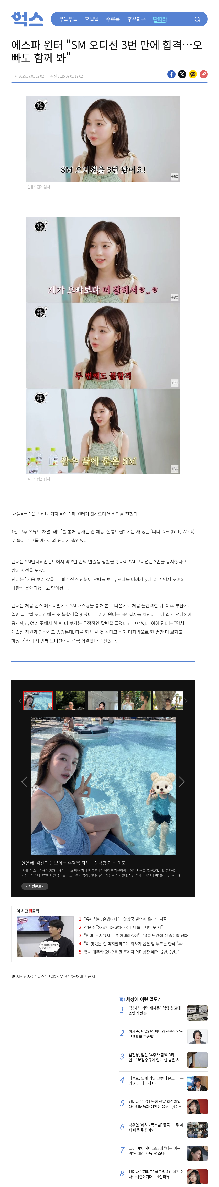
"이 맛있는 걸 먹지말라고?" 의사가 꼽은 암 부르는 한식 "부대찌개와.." (140, 943)
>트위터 (182, 74)
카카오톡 (193, 74)
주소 (204, 74)
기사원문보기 (35, 886)
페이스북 (171, 74)
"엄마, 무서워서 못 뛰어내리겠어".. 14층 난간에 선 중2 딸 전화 (133, 935)
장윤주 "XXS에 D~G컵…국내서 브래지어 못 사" (121, 927)
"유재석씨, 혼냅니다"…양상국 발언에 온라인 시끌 (123, 919)
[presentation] (18, 700)
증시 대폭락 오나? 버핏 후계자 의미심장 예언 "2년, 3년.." (129, 952)
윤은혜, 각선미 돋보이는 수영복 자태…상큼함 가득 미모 (73, 862)
